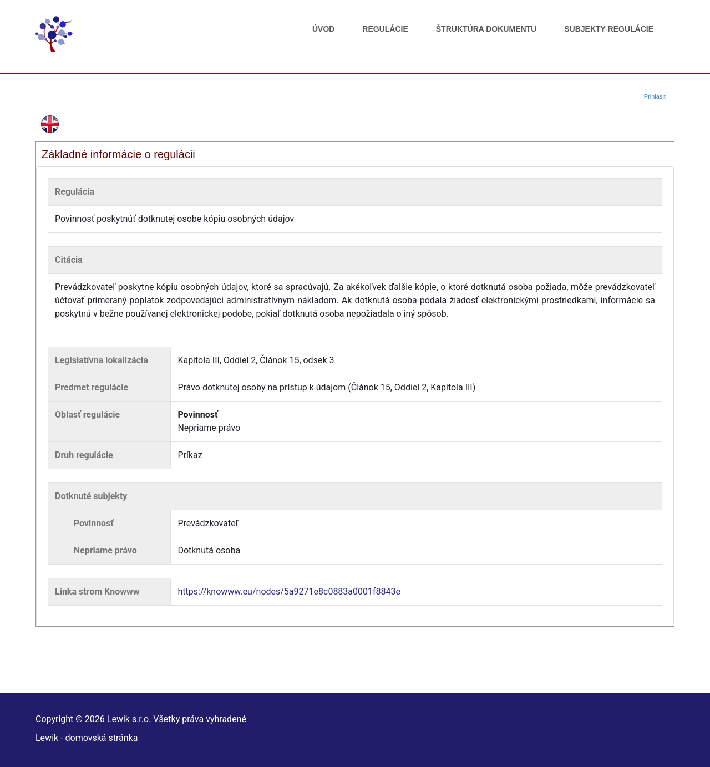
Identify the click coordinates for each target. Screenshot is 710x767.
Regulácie (385, 28)
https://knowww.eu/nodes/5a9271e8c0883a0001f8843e (289, 591)
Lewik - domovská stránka (87, 738)
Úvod (323, 28)
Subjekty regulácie (608, 28)
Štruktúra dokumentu (486, 28)
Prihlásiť (655, 96)
